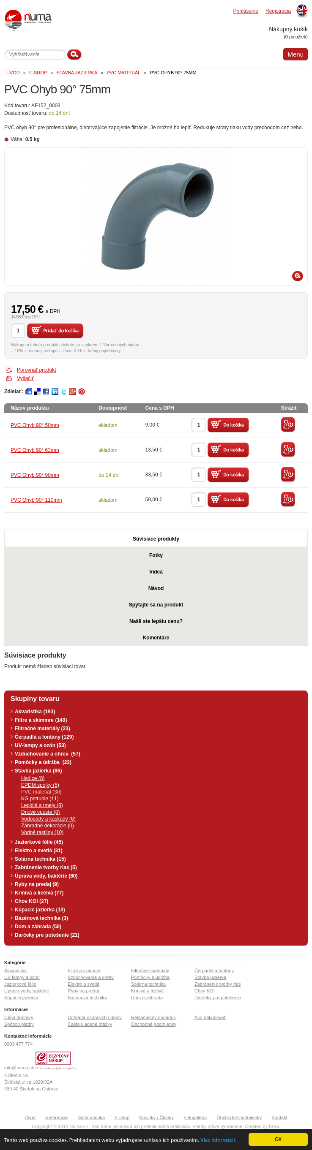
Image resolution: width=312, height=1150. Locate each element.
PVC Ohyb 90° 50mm (35, 425)
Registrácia (278, 11)
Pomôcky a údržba (150, 977)
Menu (295, 54)
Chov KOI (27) (31, 901)
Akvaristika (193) (35, 712)
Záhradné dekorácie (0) (47, 826)
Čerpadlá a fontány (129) (44, 737)
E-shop (122, 1117)
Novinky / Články (156, 1117)
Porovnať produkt (36, 370)
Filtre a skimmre (84, 970)
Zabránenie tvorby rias (217, 984)
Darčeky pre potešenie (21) (47, 935)
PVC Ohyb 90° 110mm (36, 500)
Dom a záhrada (147, 997)
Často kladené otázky (90, 1024)
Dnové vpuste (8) (40, 812)
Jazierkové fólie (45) (39, 842)
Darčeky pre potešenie (217, 997)
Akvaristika (15, 970)
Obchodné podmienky (153, 1024)
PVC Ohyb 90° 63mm (35, 450)
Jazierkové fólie (20, 984)
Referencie (56, 1117)
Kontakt (279, 1117)
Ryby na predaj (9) (37, 884)
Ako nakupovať (210, 1017)
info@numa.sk (19, 1067)
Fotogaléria (195, 1117)
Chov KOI (204, 990)
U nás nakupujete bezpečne (56, 1068)
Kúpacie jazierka (21, 997)
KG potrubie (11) (40, 799)
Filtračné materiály (150, 970)
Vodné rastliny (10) (42, 832)
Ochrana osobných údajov (95, 1017)
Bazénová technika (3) (41, 918)
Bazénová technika (87, 997)
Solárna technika (148, 984)
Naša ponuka (91, 1117)
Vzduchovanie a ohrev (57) (47, 754)
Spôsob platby (19, 1024)
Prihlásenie (245, 11)
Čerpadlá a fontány (214, 970)
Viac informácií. (218, 1140)
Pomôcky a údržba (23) (43, 762)
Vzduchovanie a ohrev (91, 977)
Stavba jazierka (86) (38, 771)
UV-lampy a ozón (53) (40, 745)
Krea (274, 1126)
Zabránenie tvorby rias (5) (46, 867)
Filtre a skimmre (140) (41, 720)
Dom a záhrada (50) (38, 927)
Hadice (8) (32, 778)
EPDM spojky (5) (40, 785)
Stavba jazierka (210, 977)
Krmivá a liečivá (147, 990)
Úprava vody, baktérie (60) (46, 876)
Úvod (30, 1117)
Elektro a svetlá (83, 984)
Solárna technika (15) (40, 859)
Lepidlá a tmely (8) (42, 805)
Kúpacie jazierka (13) (40, 910)
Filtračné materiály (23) (42, 728)
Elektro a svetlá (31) (39, 851)
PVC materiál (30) (41, 792)
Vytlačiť (25, 378)
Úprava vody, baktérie (26, 990)
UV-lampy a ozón (22, 977)
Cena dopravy (18, 1017)
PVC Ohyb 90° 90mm (35, 475)
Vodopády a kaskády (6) (48, 819)
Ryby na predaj (83, 990)
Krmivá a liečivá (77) (39, 893)
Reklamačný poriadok (153, 1017)
